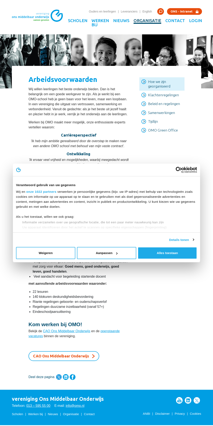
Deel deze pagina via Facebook (73, 378)
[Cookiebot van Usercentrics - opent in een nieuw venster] (179, 170)
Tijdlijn (153, 122)
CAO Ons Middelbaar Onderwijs (66, 332)
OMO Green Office (163, 131)
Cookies (195, 414)
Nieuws (121, 20)
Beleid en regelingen (164, 105)
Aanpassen (107, 253)
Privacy (180, 414)
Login (195, 20)
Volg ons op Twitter (196, 401)
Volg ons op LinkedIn (188, 401)
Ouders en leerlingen (102, 11)
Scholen (77, 20)
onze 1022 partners (41, 191)
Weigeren (46, 253)
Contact (175, 20)
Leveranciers (129, 11)
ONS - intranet (182, 11)
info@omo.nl (75, 406)
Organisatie (147, 20)
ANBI (146, 414)
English (147, 11)
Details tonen (179, 240)
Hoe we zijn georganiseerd (159, 84)
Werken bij (100, 22)
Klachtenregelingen (163, 96)
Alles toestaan (167, 253)
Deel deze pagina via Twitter (59, 378)
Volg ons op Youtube (179, 401)
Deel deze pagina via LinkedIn (66, 378)
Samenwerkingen (161, 113)
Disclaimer (162, 414)
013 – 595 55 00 (38, 406)
